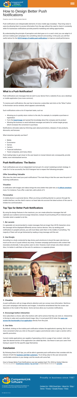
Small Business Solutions (23, 363)
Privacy (48, 389)
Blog (71, 386)
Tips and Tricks (34, 363)
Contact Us (44, 386)
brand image (18, 120)
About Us (65, 386)
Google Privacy (57, 389)
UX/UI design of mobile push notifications (32, 38)
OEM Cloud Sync (55, 386)
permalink (59, 363)
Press (66, 389)
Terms (42, 389)
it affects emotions (65, 188)
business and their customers (27, 355)
